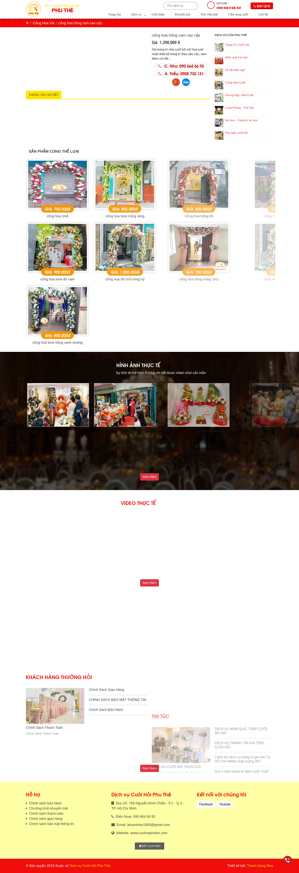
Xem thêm (150, 476)
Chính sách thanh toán (45, 813)
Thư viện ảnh (209, 14)
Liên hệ (263, 14)
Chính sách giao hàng (45, 819)
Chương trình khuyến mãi (48, 808)
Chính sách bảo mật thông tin (51, 824)
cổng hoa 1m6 (116, 216)
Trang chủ (114, 14)
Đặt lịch (262, 6)
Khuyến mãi (182, 14)
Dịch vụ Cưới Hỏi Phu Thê (89, 866)
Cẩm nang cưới (238, 14)
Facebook (206, 804)
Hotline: (228, 6)
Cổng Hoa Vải (43, 23)
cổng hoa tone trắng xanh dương (116, 342)
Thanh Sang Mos (260, 866)
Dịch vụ (136, 14)
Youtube (224, 804)
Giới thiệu (158, 14)
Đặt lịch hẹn (149, 845)
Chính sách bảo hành (45, 803)
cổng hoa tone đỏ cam (116, 279)
